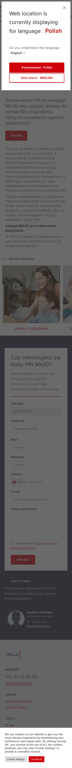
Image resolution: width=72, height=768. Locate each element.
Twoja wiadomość (21, 509)
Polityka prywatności (20, 548)
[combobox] (16, 482)
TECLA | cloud (15, 41)
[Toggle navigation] (48, 40)
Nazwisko (15, 457)
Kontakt (37, 41)
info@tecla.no (18, 683)
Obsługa (14, 403)
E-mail (13, 492)
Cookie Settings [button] (16, 759)
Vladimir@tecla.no (40, 626)
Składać (20, 560)
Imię (11, 440)
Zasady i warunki (42, 543)
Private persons (20, 67)
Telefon (14, 474)
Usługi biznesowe (18, 701)
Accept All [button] (36, 759)
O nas (9, 725)
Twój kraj (15, 421)
